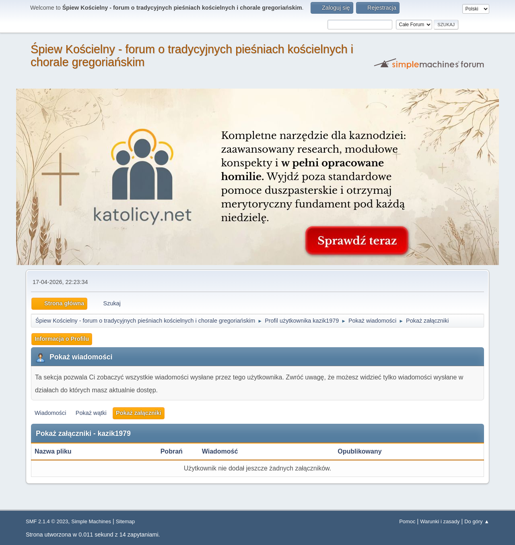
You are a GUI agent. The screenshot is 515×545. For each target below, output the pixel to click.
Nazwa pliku (57, 451)
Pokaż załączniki (138, 413)
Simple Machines (91, 521)
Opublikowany (359, 451)
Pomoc (407, 521)
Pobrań (172, 451)
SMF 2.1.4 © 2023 (47, 521)
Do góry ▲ (476, 521)
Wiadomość (220, 451)
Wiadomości (50, 413)
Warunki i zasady (439, 521)
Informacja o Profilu (62, 339)
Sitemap (125, 521)
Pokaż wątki (91, 413)
